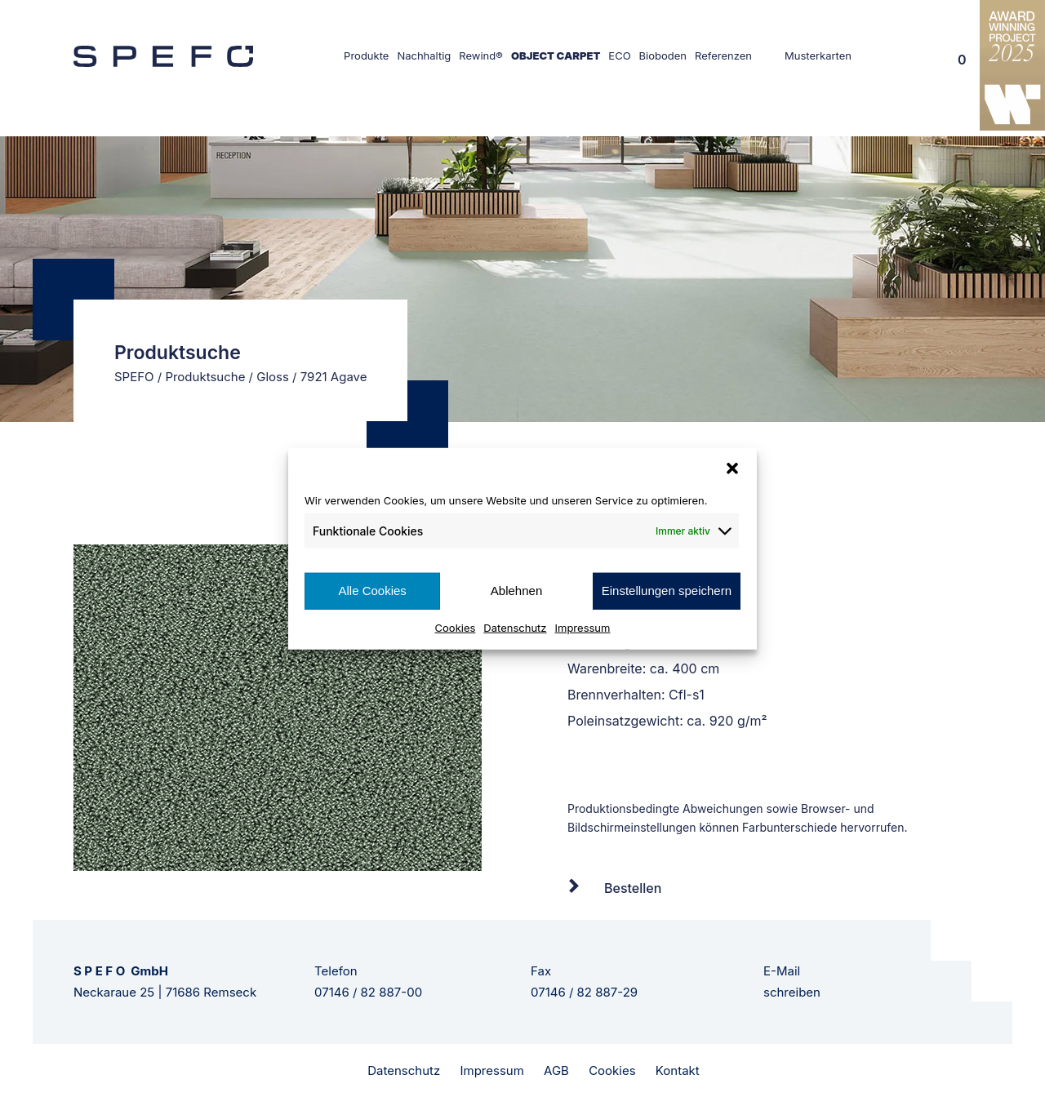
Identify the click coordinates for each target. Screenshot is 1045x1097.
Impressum (583, 626)
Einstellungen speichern (667, 590)
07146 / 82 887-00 (368, 992)
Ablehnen (516, 590)
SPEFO (134, 376)
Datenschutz (514, 626)
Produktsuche (205, 376)
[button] (732, 468)
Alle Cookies (372, 590)
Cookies (455, 626)
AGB (556, 1070)
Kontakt (678, 1070)
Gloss (272, 376)
